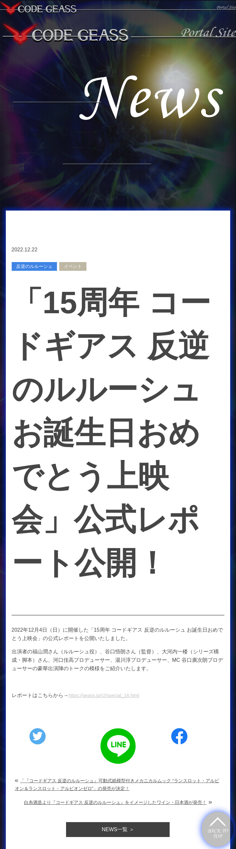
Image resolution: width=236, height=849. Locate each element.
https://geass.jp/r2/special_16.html (108, 695)
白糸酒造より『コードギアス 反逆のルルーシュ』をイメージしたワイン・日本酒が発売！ (115, 802)
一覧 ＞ (118, 829)
